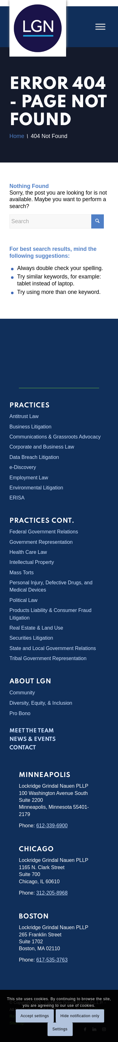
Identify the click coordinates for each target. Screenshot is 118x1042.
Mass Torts (21, 572)
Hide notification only (79, 1016)
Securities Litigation (31, 638)
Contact (22, 748)
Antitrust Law (23, 416)
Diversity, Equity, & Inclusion (40, 703)
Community (22, 692)
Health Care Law (28, 552)
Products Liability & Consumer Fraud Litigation (50, 614)
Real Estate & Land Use (36, 628)
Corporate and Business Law (41, 446)
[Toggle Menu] (100, 27)
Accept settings (34, 1016)
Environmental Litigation (36, 487)
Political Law (23, 600)
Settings (59, 1029)
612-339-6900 (52, 825)
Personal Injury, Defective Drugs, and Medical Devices (51, 586)
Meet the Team (31, 731)
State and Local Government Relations (52, 648)
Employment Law (28, 477)
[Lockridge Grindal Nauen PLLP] (37, 28)
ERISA (17, 497)
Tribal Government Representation (48, 658)
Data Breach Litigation (34, 457)
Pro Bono (20, 713)
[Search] (56, 221)
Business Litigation (30, 426)
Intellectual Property (31, 562)
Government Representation (41, 542)
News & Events (32, 739)
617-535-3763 (52, 959)
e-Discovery (22, 467)
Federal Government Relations (43, 531)
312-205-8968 (52, 893)
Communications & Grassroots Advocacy (55, 436)
